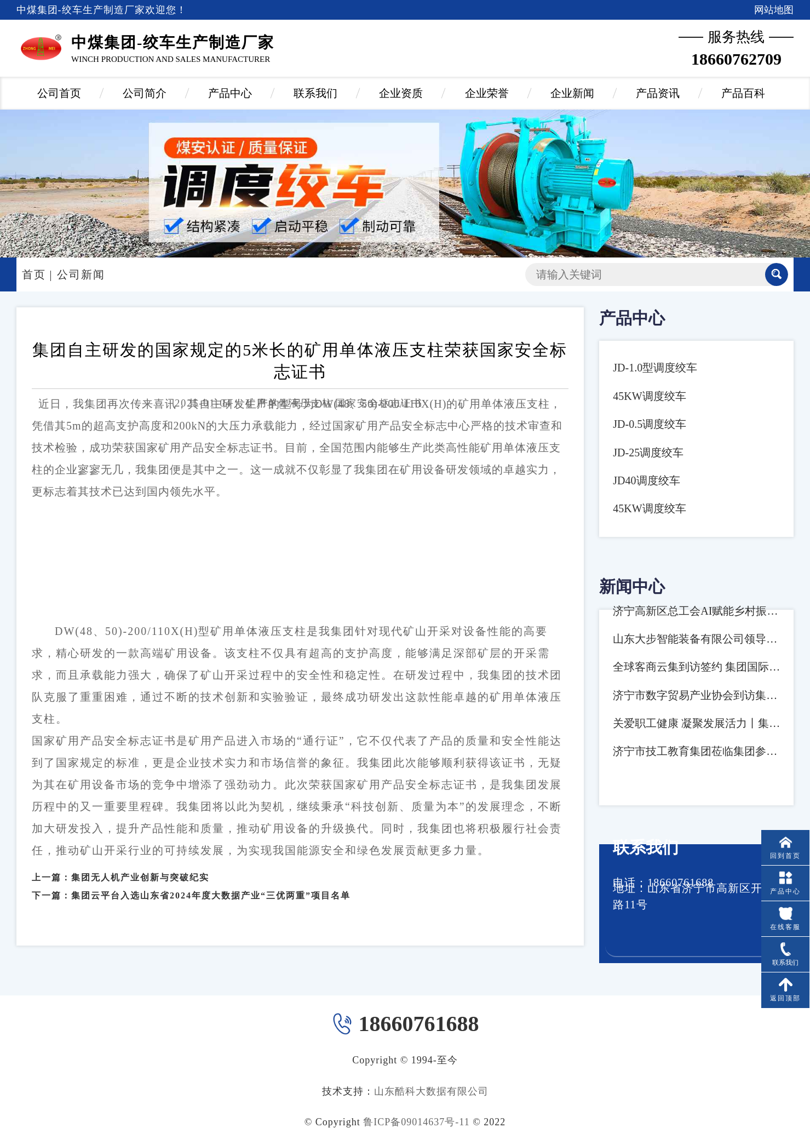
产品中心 (230, 93)
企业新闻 (572, 93)
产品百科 (743, 93)
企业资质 (401, 93)
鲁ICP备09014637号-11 (416, 1122)
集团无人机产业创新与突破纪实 (140, 867)
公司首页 (59, 93)
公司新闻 (81, 274)
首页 (34, 274)
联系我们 (315, 93)
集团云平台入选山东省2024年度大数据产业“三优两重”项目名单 (211, 885)
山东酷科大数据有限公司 (431, 1091)
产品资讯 (658, 93)
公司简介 (144, 93)
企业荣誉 (487, 93)
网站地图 (774, 9)
